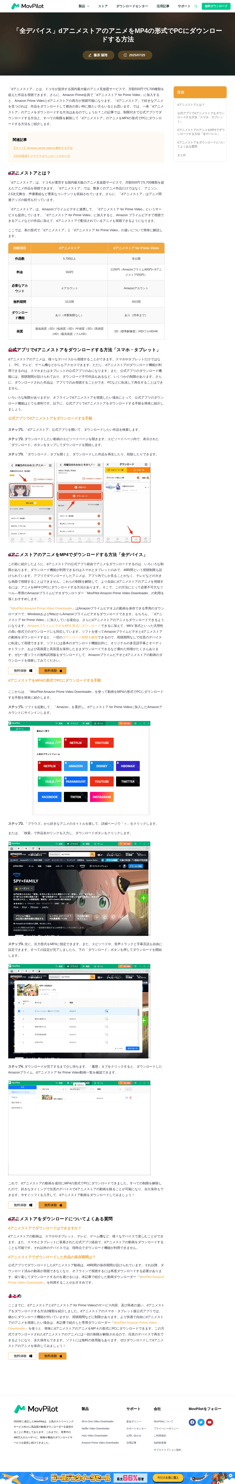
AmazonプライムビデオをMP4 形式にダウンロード (64, 626)
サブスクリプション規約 (167, 1453)
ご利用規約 (160, 1438)
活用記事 (163, 6)
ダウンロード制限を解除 (80, 637)
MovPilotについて (163, 1424)
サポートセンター (136, 1431)
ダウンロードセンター (132, 6)
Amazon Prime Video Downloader (100, 1445)
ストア (103, 6)
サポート (184, 6)
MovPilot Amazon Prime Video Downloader (41, 608)
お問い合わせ (133, 1438)
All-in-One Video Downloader (98, 1424)
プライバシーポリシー (166, 1431)
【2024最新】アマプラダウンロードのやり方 (41, 155)
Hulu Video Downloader (95, 1438)
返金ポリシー (133, 1424)
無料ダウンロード (216, 6)
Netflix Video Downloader (96, 1431)
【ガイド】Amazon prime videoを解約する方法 (43, 147)
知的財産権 (160, 1445)
